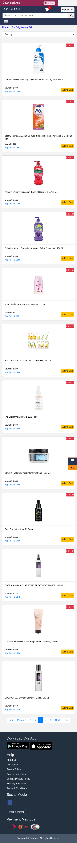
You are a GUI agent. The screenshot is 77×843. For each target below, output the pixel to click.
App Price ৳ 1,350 (12, 203)
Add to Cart (67, 90)
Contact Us (12, 764)
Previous (21, 720)
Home (5, 27)
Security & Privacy (16, 783)
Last (66, 720)
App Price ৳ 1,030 (12, 653)
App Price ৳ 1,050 (12, 709)
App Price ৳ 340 (12, 316)
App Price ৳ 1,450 (12, 484)
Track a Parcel (16, 812)
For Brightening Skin (22, 27)
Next (57, 720)
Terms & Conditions (17, 788)
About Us (11, 760)
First (11, 720)
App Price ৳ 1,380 (12, 260)
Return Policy (14, 769)
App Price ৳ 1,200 (12, 372)
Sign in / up (67, 9)
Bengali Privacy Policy (18, 779)
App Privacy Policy (16, 774)
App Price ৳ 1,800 (12, 428)
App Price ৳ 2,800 (12, 91)
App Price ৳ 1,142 (12, 597)
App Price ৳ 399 (12, 147)
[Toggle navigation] (5, 22)
